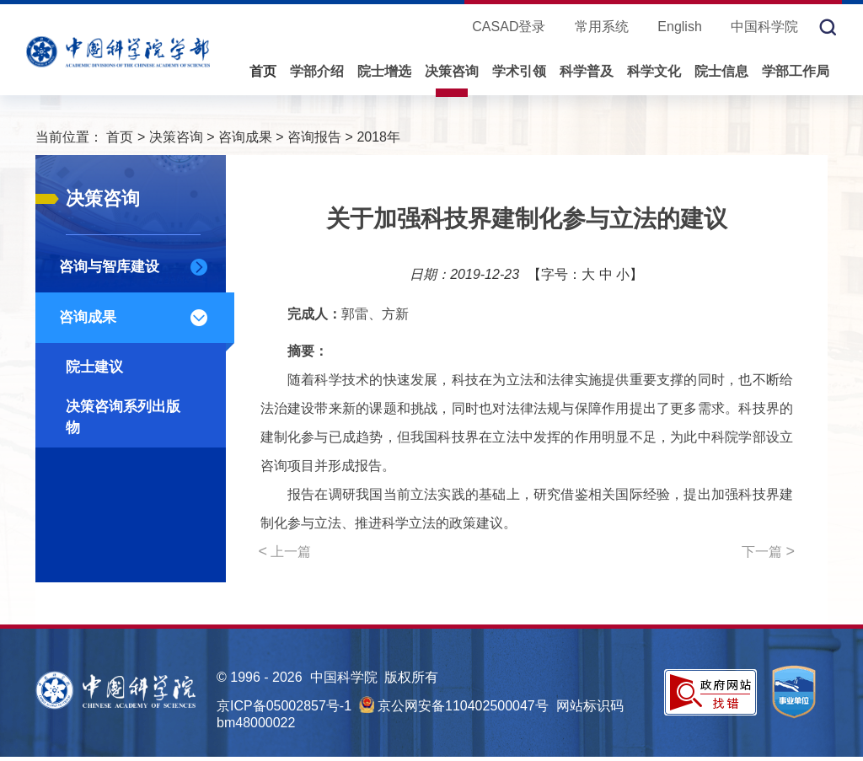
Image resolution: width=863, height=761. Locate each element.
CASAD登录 (508, 26)
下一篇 (768, 551)
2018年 (378, 137)
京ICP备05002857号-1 (284, 706)
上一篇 (285, 551)
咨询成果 (245, 137)
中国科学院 (764, 26)
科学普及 (587, 71)
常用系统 (602, 26)
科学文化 (654, 71)
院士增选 (384, 71)
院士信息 (721, 71)
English (679, 26)
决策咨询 (452, 71)
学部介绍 (317, 71)
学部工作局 (795, 71)
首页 (262, 71)
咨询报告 (314, 137)
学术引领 (519, 71)
